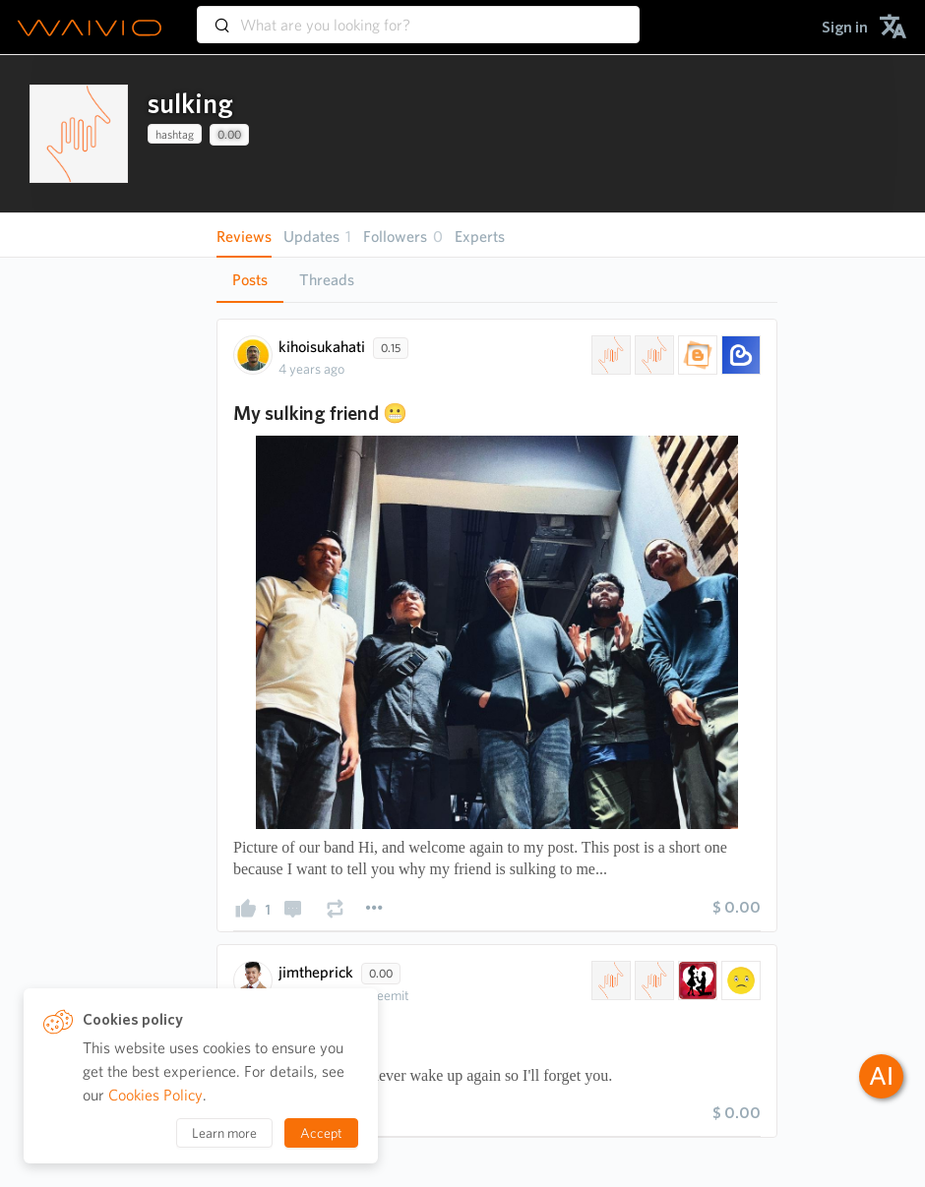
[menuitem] (845, 27)
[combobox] (418, 15)
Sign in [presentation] (845, 27)
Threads (326, 279)
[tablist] (496, 280)
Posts (250, 279)
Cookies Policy (155, 1095)
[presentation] (79, 134)
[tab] (249, 280)
